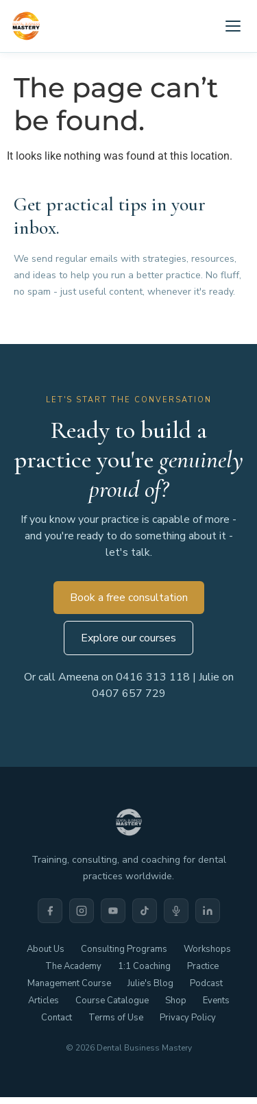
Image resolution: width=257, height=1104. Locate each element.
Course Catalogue (112, 1000)
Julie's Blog (150, 983)
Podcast (206, 983)
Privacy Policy (188, 1017)
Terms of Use (115, 1017)
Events (216, 1000)
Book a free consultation (129, 597)
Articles (43, 1000)
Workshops (207, 949)
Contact (56, 1017)
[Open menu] (233, 26)
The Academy (73, 966)
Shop (175, 1000)
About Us (45, 949)
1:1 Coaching (144, 966)
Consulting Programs (124, 949)
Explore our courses (128, 638)
